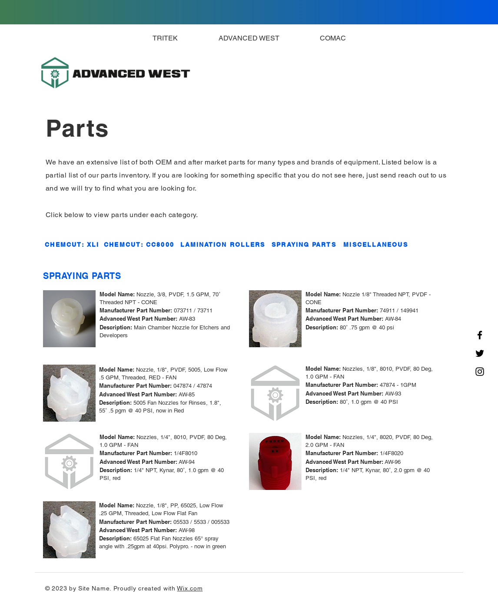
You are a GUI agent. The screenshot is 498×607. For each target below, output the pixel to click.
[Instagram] (479, 371)
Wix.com (190, 588)
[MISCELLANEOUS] (376, 244)
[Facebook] (479, 335)
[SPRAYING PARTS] (304, 244)
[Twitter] (479, 353)
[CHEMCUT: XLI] (72, 244)
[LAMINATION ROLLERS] (222, 244)
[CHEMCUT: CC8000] (139, 244)
